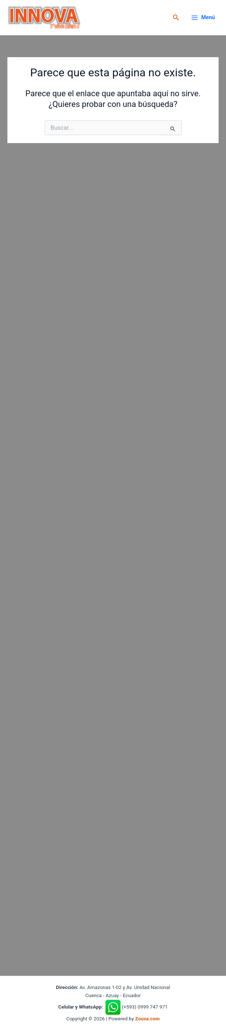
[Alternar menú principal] (203, 18)
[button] (176, 17)
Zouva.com (147, 1018)
